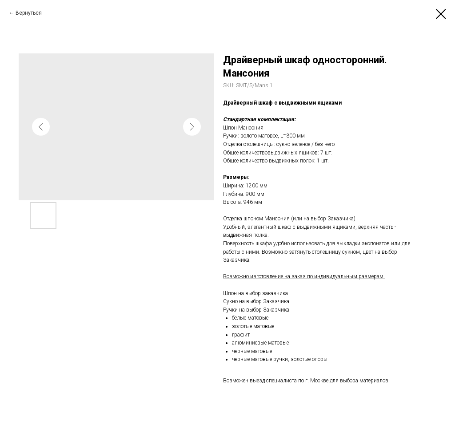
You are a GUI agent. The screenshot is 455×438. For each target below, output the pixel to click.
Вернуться (29, 13)
